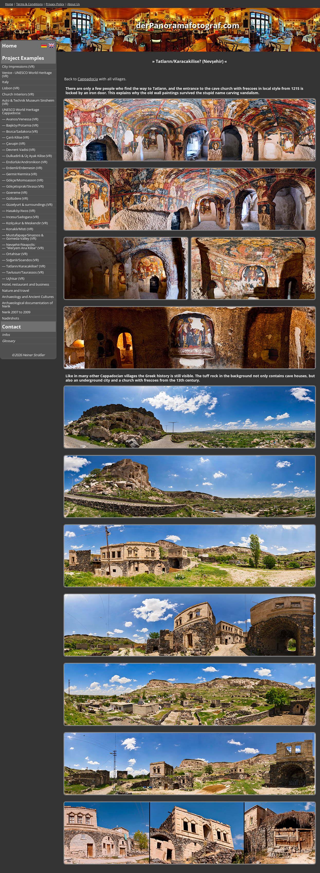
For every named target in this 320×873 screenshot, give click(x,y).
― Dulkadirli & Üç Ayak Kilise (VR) (27, 155)
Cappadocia (88, 78)
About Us (73, 4)
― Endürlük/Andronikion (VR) (24, 162)
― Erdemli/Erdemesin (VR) (22, 168)
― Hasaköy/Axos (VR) (18, 210)
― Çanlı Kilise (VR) (15, 137)
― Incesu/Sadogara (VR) (20, 217)
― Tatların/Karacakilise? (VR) (23, 266)
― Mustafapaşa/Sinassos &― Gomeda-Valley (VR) (22, 237)
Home (9, 4)
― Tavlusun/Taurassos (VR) (23, 272)
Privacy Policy (55, 4)
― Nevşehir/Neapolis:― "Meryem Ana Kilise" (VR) (23, 246)
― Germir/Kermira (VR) (19, 174)
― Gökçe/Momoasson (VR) (22, 180)
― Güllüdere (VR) (15, 198)
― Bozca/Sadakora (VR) (20, 131)
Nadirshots (10, 318)
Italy (5, 82)
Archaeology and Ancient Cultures (28, 296)
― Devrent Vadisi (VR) (18, 149)
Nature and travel (15, 290)
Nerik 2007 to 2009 (16, 312)
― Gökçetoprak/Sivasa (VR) (23, 186)
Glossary (8, 340)
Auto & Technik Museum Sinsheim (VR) (28, 102)
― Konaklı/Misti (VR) (17, 229)
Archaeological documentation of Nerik (27, 304)
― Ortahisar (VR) (15, 253)
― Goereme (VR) (14, 192)
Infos (6, 334)
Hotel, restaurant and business (25, 284)
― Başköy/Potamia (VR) (20, 125)
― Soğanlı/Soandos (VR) (20, 260)
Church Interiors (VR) (18, 94)
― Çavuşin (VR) (13, 143)
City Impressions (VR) (18, 66)
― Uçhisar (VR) (13, 278)
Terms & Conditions (29, 4)
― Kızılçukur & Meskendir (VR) (25, 223)
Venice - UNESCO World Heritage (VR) (27, 74)
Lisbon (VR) (10, 88)
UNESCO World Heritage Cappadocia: (20, 111)
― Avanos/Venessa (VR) (20, 119)
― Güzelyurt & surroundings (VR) (27, 204)
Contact (11, 326)
